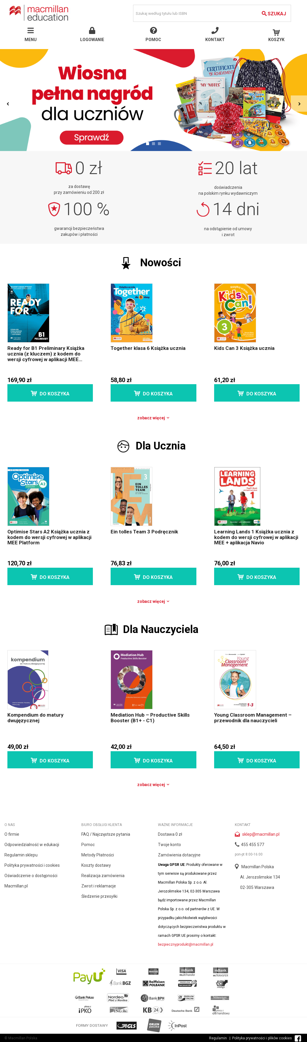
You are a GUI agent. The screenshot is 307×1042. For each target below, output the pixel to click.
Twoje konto (169, 844)
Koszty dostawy (96, 865)
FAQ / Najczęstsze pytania (105, 834)
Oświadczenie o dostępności (30, 875)
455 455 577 (252, 844)
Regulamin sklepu (21, 855)
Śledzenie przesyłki (99, 896)
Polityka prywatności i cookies (32, 865)
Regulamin (218, 1038)
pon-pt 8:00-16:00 (249, 854)
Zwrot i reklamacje (98, 886)
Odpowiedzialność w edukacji (31, 844)
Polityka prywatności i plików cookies (262, 1038)
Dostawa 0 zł (170, 834)
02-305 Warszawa (257, 887)
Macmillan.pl (16, 886)
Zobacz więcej (153, 417)
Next (299, 103)
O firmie (11, 834)
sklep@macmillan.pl (260, 834)
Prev (8, 103)
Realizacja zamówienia (103, 875)
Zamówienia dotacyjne (179, 855)
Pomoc (88, 844)
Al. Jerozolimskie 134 (260, 877)
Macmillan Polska (257, 866)
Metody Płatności (97, 855)
